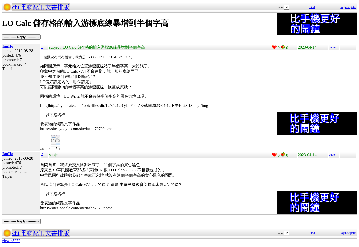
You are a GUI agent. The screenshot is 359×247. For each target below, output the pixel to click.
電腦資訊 (32, 7)
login (343, 7)
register (351, 7)
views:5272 (11, 241)
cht (15, 7)
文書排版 (57, 7)
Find (312, 7)
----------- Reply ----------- (21, 37)
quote (332, 47)
